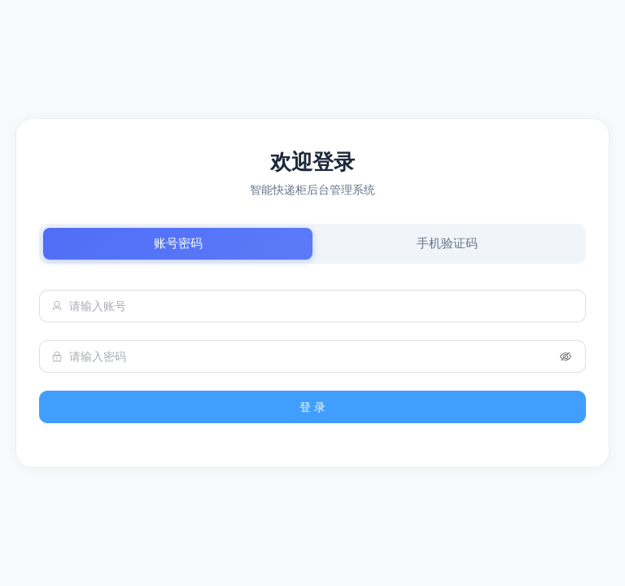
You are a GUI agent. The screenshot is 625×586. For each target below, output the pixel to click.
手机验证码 (447, 243)
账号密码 (178, 243)
